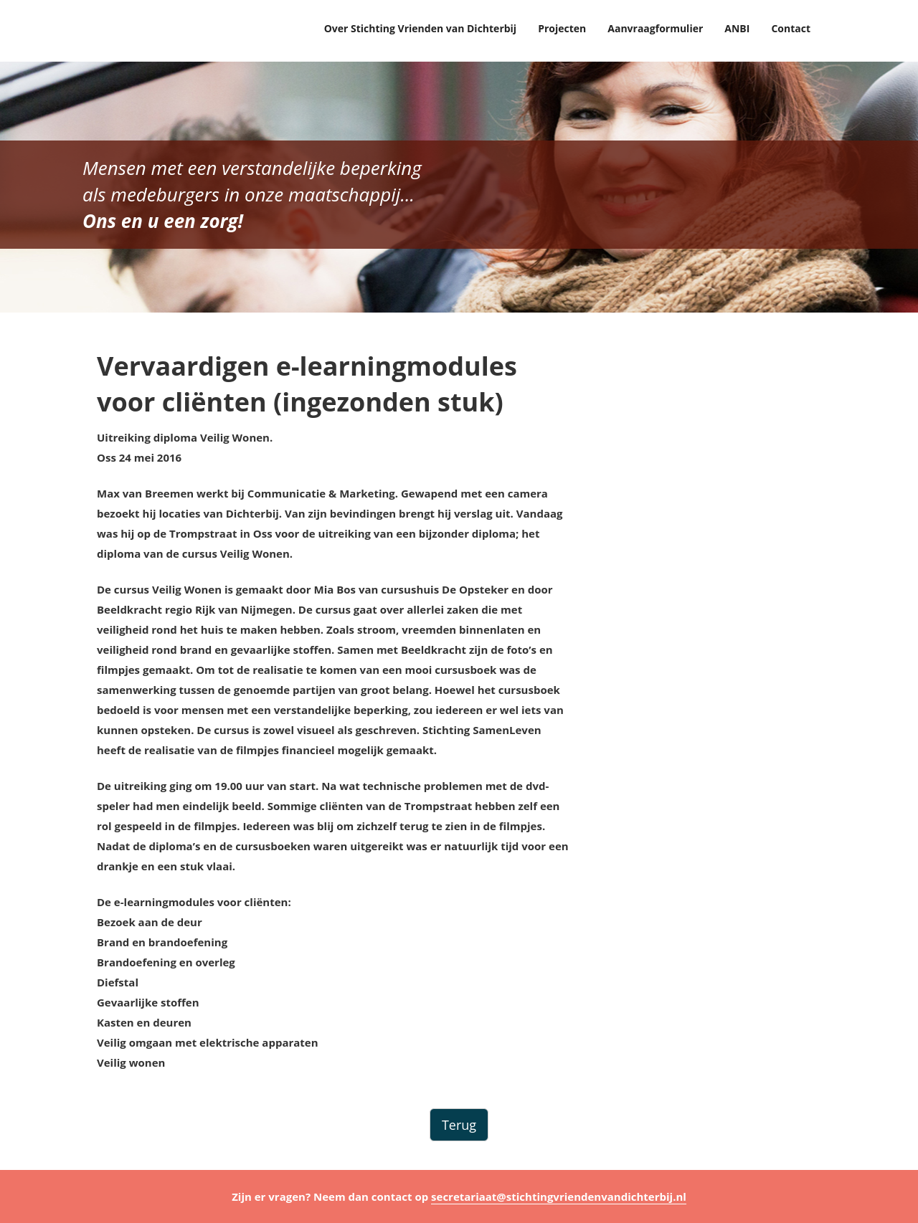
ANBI (736, 28)
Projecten (562, 28)
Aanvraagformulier (655, 28)
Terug (459, 1124)
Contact (790, 28)
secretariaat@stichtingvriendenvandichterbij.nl (558, 1196)
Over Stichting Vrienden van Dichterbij (420, 28)
